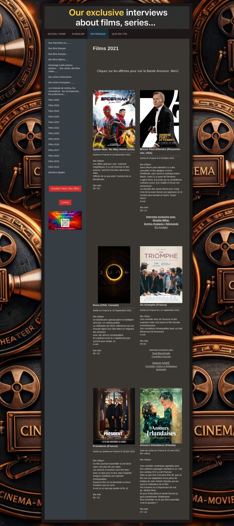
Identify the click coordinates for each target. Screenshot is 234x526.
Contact (65, 202)
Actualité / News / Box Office (65, 188)
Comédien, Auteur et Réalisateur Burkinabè (161, 366)
